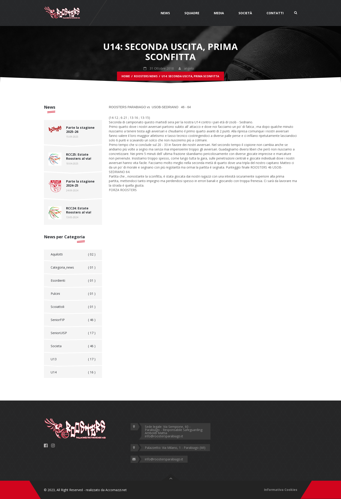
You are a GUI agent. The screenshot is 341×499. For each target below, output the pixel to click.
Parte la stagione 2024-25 (80, 183)
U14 (73, 372)
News (165, 13)
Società (245, 13)
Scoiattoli (73, 307)
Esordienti (73, 280)
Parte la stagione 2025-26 (80, 129)
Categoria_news (73, 267)
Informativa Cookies (280, 489)
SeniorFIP (73, 320)
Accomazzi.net (116, 490)
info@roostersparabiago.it (164, 459)
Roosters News (145, 76)
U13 (73, 359)
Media (219, 13)
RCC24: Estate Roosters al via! (78, 210)
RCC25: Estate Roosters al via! (78, 156)
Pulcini (73, 293)
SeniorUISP (73, 333)
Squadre (191, 13)
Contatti (275, 13)
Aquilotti (73, 254)
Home (126, 76)
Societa (73, 346)
